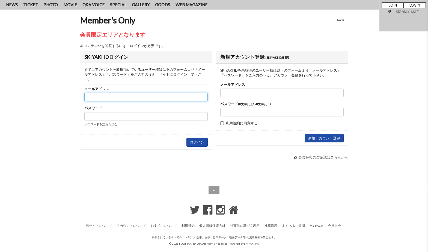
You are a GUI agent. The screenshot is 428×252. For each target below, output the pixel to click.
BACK (340, 20)
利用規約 (233, 123)
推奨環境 (270, 226)
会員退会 (334, 226)
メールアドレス (96, 89)
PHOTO (50, 4)
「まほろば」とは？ (403, 11)
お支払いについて (164, 226)
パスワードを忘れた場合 (100, 124)
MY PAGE (316, 226)
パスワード (93, 108)
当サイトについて (99, 226)
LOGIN (414, 5)
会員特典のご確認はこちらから (323, 157)
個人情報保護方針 (212, 226)
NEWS (12, 4)
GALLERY (141, 4)
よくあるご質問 (293, 226)
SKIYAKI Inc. (251, 243)
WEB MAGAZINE (191, 4)
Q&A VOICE (93, 4)
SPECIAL (118, 4)
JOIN (393, 5)
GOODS (162, 4)
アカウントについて (131, 226)
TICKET (30, 4)
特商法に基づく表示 (245, 226)
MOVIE (70, 4)
